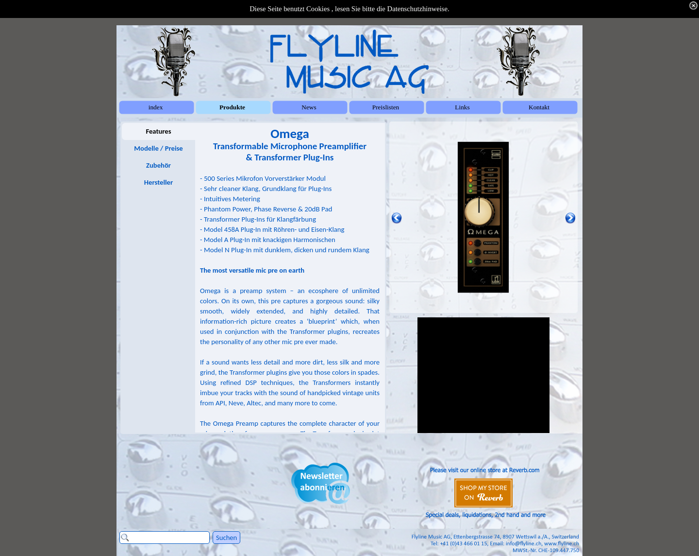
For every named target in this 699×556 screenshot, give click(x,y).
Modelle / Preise (158, 148)
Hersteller (158, 182)
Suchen (226, 537)
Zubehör (158, 165)
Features (158, 131)
